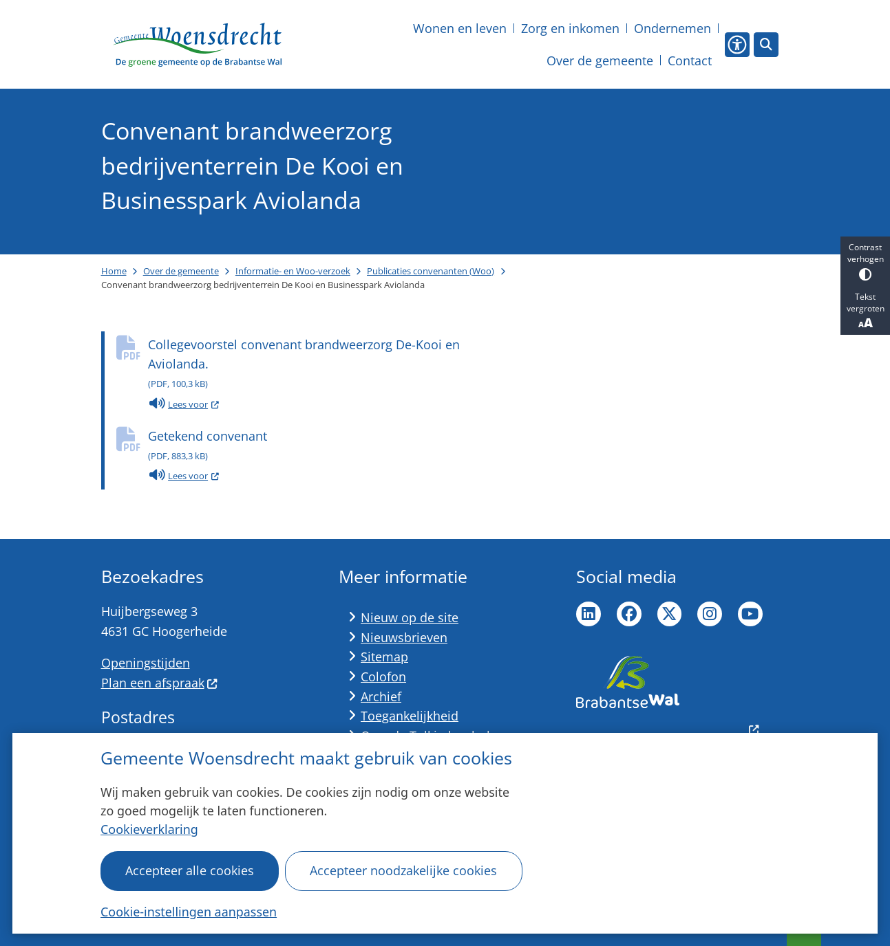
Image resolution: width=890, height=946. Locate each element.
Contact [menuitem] (690, 60)
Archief (381, 696)
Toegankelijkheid (409, 715)
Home (114, 271)
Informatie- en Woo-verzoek (292, 271)
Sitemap (384, 656)
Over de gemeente (181, 271)
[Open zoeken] (766, 44)
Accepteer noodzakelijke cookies (404, 870)
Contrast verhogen (865, 260)
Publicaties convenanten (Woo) (430, 271)
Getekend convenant (330, 446)
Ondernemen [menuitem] (672, 28)
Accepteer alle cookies (189, 870)
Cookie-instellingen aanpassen (188, 911)
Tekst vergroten (865, 311)
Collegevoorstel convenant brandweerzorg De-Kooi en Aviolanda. (330, 365)
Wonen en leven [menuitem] (460, 28)
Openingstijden (145, 662)
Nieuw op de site (409, 617)
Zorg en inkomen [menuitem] (570, 28)
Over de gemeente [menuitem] (600, 60)
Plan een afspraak (159, 682)
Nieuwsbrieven (404, 637)
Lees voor (184, 404)
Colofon (383, 676)
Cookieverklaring (149, 829)
